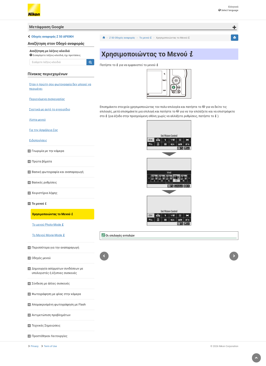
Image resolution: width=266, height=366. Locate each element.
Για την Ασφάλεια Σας (43, 130)
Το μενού (145, 37)
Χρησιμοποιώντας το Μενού (52, 214)
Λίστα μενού (37, 120)
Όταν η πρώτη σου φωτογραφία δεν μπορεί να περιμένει (60, 87)
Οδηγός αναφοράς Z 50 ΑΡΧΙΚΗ (52, 36)
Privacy (34, 346)
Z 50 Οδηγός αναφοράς (122, 37)
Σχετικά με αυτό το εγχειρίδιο (49, 109)
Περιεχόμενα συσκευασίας (47, 99)
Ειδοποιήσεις (38, 140)
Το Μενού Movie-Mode (48, 235)
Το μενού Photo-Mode (48, 224)
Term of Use (50, 346)
